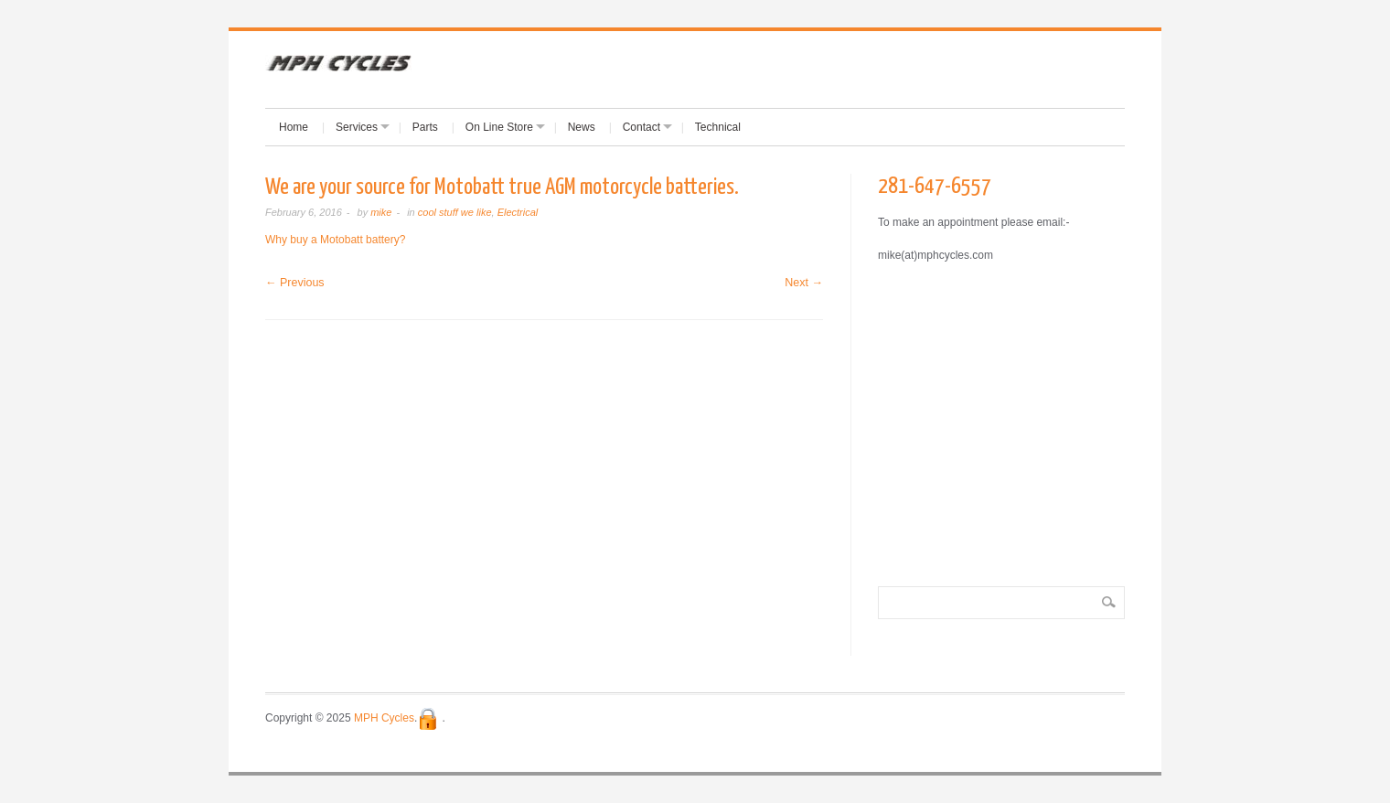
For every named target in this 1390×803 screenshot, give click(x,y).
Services (357, 127)
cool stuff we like (455, 212)
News (581, 127)
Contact (641, 127)
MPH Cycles (384, 718)
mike (380, 212)
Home (293, 127)
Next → (804, 282)
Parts (425, 127)
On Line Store (499, 127)
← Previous (295, 282)
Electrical (518, 212)
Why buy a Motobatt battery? (335, 239)
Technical (718, 127)
